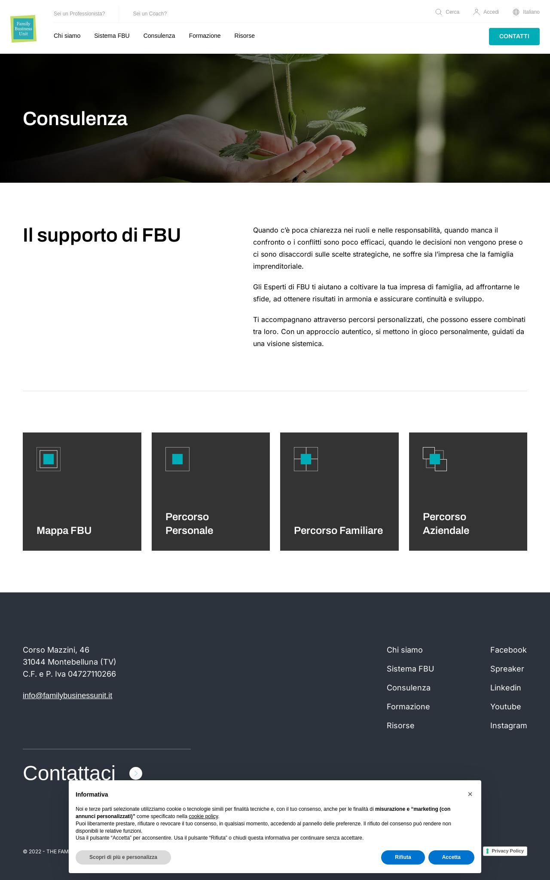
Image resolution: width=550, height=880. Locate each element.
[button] (470, 794)
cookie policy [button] (203, 816)
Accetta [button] (451, 857)
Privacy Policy (508, 850)
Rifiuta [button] (403, 857)
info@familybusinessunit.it (67, 695)
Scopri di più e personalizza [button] (123, 857)
